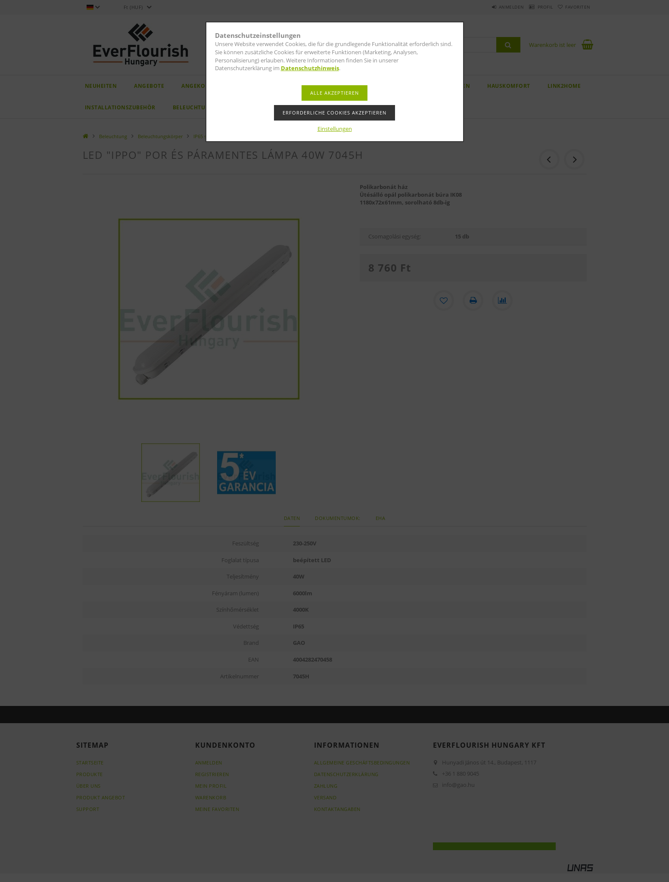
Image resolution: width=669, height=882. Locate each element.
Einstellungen (334, 129)
